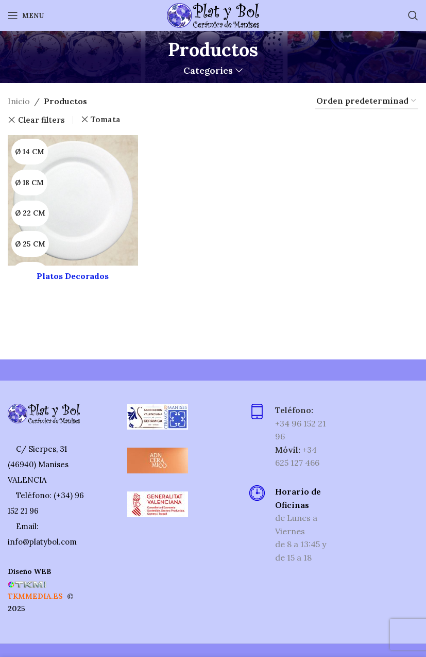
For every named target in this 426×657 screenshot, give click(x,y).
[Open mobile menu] (26, 15)
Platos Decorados (73, 276)
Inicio (19, 101)
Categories (208, 70)
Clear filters (41, 120)
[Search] (413, 15)
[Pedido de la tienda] (366, 101)
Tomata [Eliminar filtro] (106, 119)
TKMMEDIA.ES (35, 596)
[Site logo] (213, 14)
